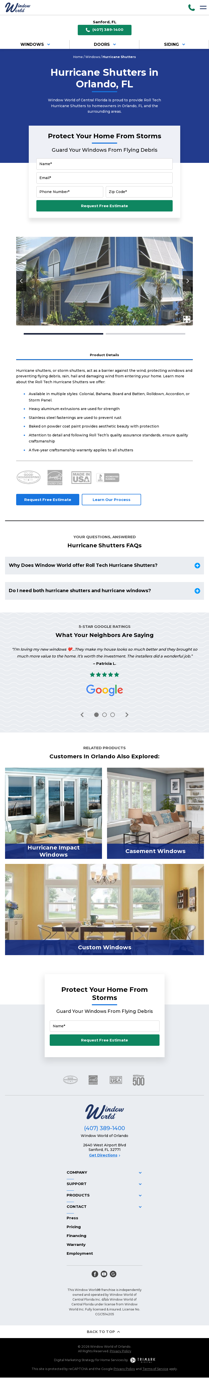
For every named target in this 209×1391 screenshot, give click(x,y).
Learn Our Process (111, 499)
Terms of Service (155, 1369)
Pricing (74, 1226)
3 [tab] (112, 714)
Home (78, 57)
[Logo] (17, 7)
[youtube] (104, 1274)
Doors (106, 44)
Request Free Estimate (104, 205)
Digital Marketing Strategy (74, 1360)
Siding (175, 44)
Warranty (76, 1244)
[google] (113, 1274)
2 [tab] (145, 334)
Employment (80, 1253)
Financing (76, 1235)
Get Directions (104, 1155)
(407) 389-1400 (104, 29)
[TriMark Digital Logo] (142, 1360)
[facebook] (95, 1274)
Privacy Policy (120, 1351)
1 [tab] (63, 334)
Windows (36, 44)
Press (72, 1217)
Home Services (112, 1360)
